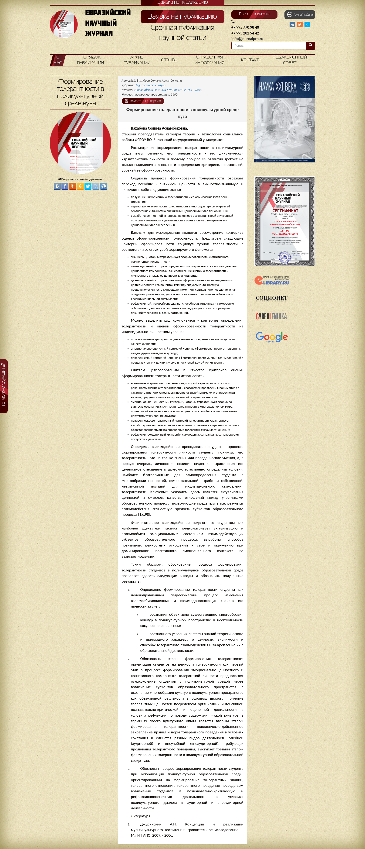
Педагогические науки (150, 85)
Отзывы (169, 60)
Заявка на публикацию (182, 17)
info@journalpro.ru (247, 38)
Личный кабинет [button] (300, 14)
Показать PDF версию (143, 101)
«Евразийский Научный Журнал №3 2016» (168, 90)
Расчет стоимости (254, 14)
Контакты (251, 60)
